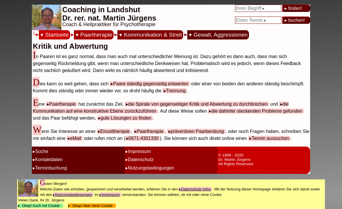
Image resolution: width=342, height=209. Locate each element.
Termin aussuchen (270, 138)
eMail (75, 138)
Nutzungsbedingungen (151, 167)
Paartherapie (96, 35)
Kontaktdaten (48, 159)
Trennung (176, 90)
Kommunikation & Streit (153, 35)
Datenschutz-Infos (196, 189)
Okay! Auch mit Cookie (41, 205)
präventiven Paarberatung (197, 131)
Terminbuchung (51, 167)
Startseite (57, 35)
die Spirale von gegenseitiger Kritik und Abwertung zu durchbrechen (198, 104)
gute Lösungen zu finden (126, 118)
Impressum (139, 151)
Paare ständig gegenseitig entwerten (150, 83)
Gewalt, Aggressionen (221, 35)
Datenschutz (141, 159)
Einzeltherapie (115, 131)
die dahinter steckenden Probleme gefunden (256, 111)
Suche (41, 151)
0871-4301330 (144, 138)
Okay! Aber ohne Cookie (92, 205)
